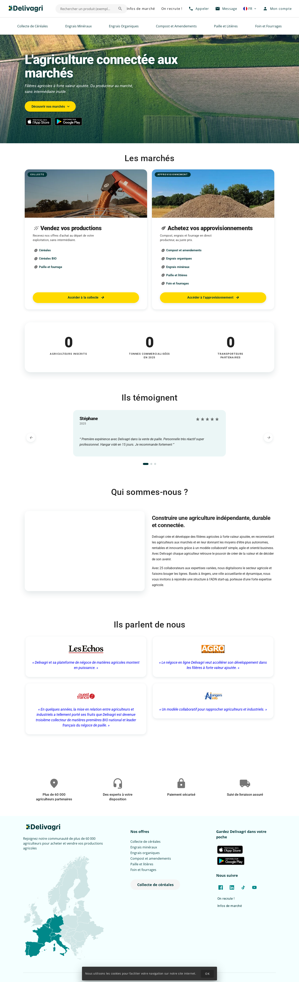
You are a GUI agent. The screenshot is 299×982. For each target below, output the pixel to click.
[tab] (145, 464)
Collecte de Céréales (32, 26)
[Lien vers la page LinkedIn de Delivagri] (231, 887)
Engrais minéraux (143, 847)
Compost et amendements (150, 858)
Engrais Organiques (124, 26)
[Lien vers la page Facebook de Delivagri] (220, 887)
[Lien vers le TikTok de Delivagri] (243, 887)
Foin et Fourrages (268, 26)
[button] (250, 8)
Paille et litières (141, 864)
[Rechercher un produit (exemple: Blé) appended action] (120, 8)
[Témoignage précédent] (30, 437)
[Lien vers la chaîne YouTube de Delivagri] (254, 887)
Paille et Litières (226, 26)
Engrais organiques (145, 853)
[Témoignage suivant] (268, 437)
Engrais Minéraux (78, 26)
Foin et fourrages (143, 870)
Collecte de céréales (145, 841)
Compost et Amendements (176, 26)
